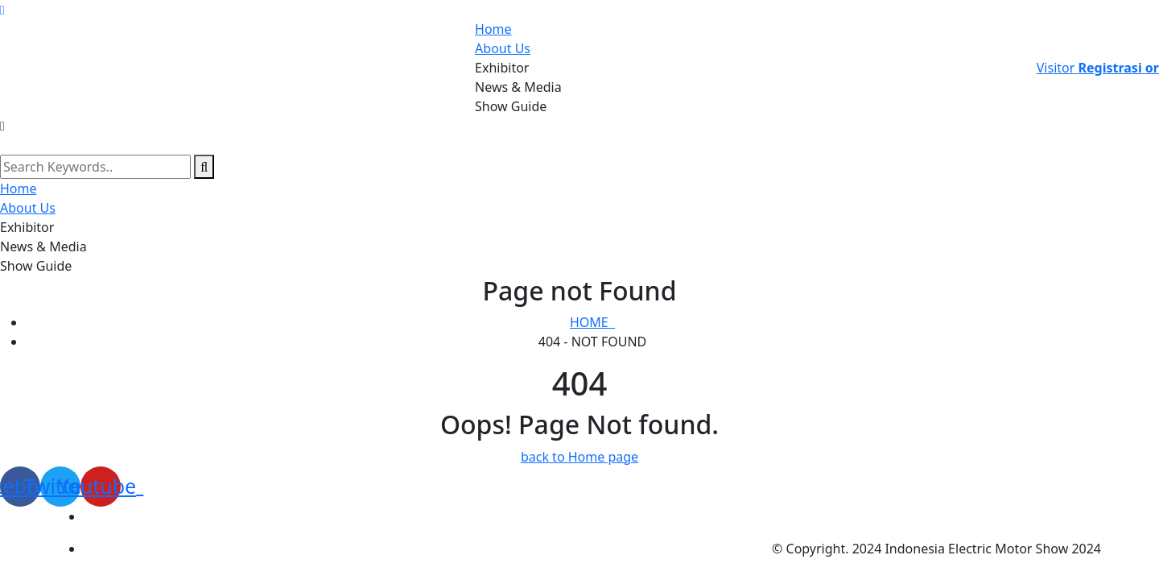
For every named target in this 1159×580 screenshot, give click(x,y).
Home (493, 29)
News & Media (518, 87)
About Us (502, 48)
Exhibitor (502, 68)
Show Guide (511, 106)
